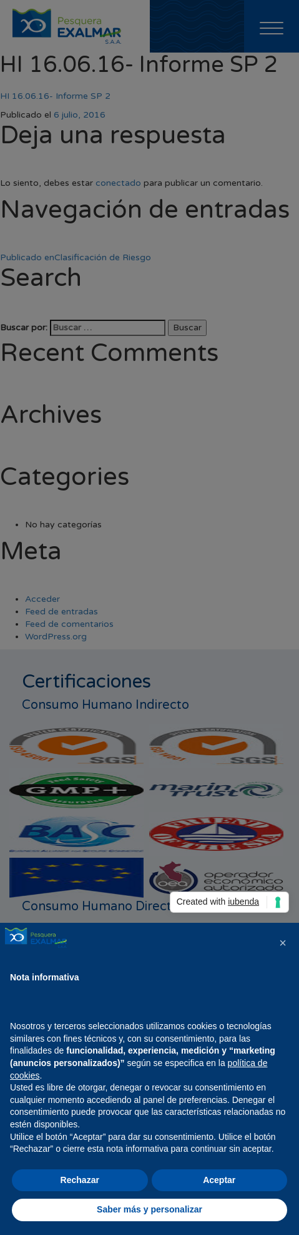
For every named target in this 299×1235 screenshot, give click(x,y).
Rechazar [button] (80, 1180)
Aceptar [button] (219, 1180)
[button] (283, 943)
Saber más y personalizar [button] (149, 1209)
